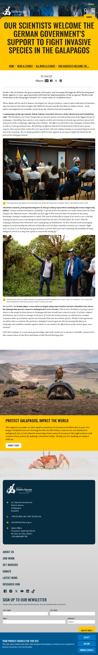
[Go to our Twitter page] (15, 590)
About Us (8, 552)
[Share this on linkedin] (61, 80)
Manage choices (86, 650)
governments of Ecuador (39, 92)
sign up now (87, 630)
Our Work (9, 558)
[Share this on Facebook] (51, 80)
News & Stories (25, 65)
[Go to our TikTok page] (32, 590)
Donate (89, 17)
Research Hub (11, 584)
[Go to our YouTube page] (21, 590)
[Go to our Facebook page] (4, 590)
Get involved (10, 565)
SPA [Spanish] (91, 4)
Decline (87, 643)
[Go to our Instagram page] (9, 590)
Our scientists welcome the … (73, 65)
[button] (93, 10)
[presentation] (20, 630)
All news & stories (45, 65)
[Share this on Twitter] (56, 80)
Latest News (10, 578)
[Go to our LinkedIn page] (26, 590)
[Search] (86, 10)
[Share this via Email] (47, 80)
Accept (87, 637)
